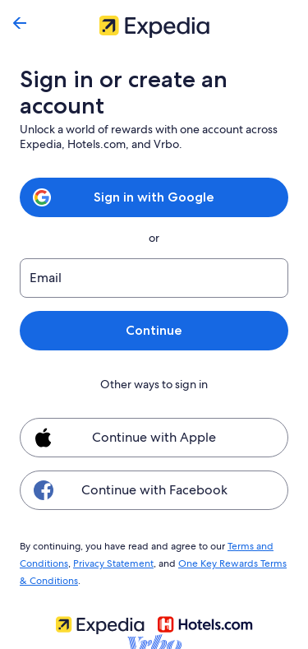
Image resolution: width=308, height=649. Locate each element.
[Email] (154, 278)
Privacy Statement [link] (111, 561)
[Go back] (19, 23)
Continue (153, 330)
